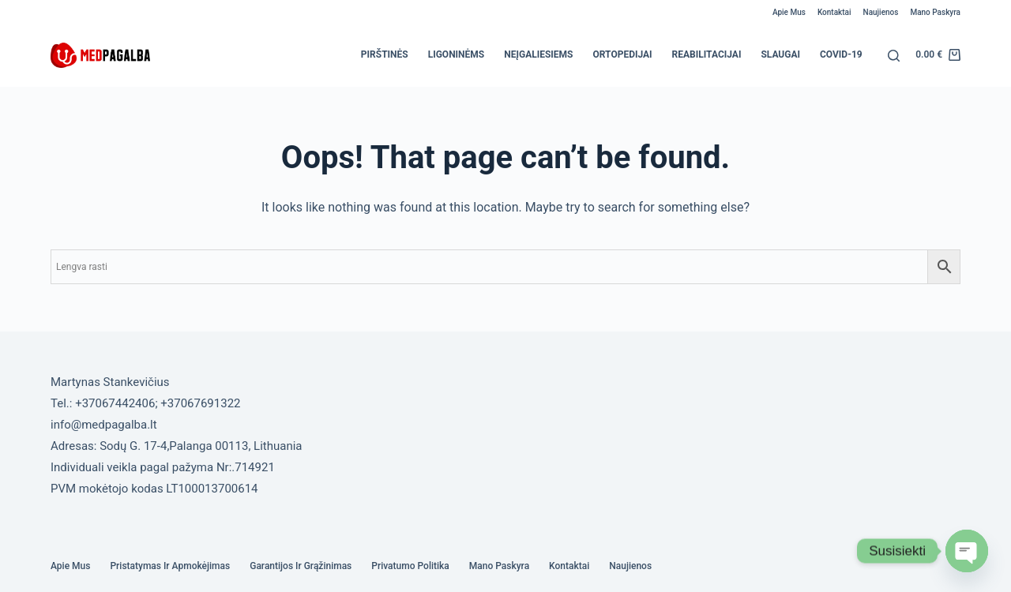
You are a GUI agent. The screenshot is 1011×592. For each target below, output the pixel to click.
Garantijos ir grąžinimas (300, 565)
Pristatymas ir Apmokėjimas (170, 565)
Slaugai (780, 54)
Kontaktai (834, 12)
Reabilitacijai (707, 54)
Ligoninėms (456, 54)
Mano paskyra (935, 12)
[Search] (894, 56)
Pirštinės (384, 54)
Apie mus (789, 12)
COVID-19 (841, 54)
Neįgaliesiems (538, 54)
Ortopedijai (622, 54)
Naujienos (881, 12)
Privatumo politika (410, 565)
